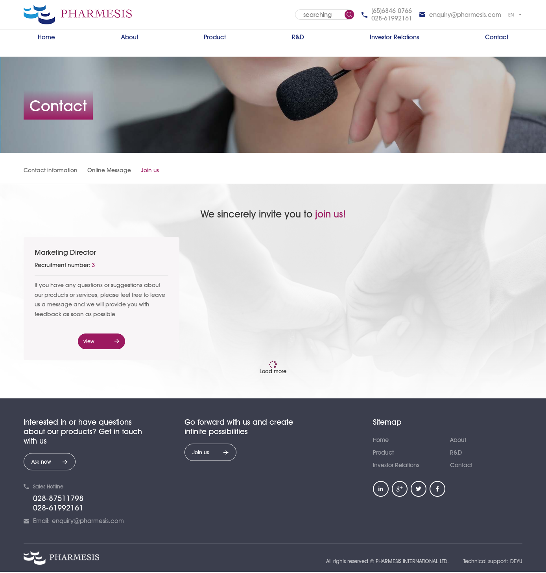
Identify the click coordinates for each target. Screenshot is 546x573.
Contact (496, 37)
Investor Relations (394, 37)
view (101, 342)
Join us (150, 170)
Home (46, 37)
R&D (298, 37)
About (129, 37)
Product (215, 37)
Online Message (109, 170)
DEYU (516, 562)
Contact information (50, 170)
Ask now (49, 463)
